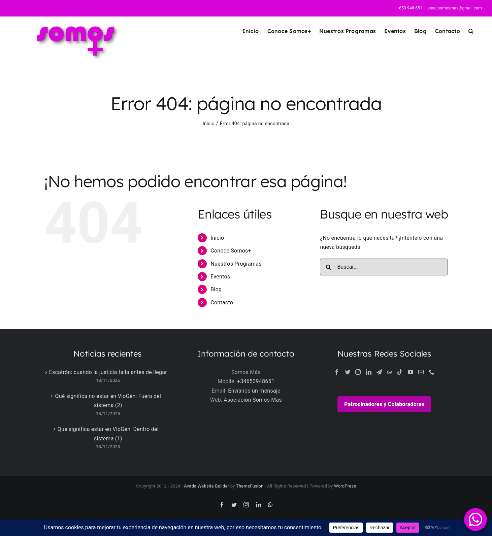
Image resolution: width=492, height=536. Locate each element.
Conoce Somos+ (230, 250)
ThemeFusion (249, 486)
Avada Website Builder (206, 486)
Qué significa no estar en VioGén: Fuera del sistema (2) (108, 401)
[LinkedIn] (368, 372)
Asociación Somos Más (253, 400)
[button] (470, 30)
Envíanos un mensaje (254, 391)
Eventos (220, 276)
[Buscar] (328, 267)
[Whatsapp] (389, 372)
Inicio (217, 238)
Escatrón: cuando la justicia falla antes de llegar (108, 372)
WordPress (345, 486)
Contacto (221, 302)
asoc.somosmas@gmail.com (454, 8)
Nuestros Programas (235, 264)
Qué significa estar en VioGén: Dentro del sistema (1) (108, 434)
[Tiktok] (399, 372)
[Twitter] (347, 372)
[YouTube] (410, 372)
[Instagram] (358, 372)
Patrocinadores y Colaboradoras (384, 404)
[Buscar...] (384, 267)
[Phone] (431, 372)
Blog (216, 289)
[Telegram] (379, 372)
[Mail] (421, 372)
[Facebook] (336, 372)
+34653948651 (255, 381)
